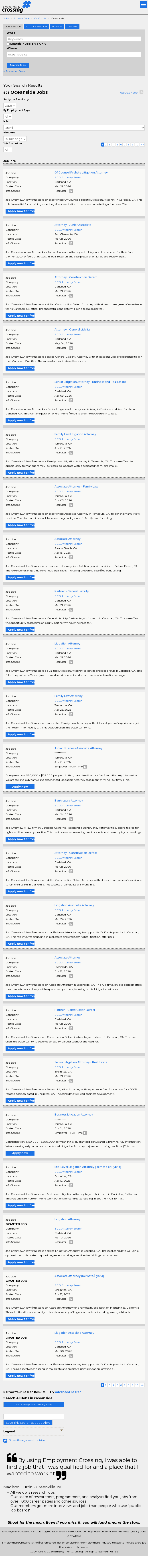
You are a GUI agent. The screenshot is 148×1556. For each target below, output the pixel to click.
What (11, 33)
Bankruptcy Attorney (69, 800)
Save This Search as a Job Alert (28, 1422)
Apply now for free (21, 211)
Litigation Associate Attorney (74, 905)
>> (142, 144)
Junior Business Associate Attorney (78, 748)
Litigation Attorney (67, 643)
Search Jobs (18, 65)
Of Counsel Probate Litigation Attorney (81, 172)
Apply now (20, 786)
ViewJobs (9, 132)
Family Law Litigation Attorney (75, 434)
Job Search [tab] (13, 26)
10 (137, 144)
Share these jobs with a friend (28, 1440)
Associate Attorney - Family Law (76, 486)
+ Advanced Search (15, 71)
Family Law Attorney (69, 695)
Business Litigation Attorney (74, 1114)
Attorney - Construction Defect (76, 277)
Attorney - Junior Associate (73, 224)
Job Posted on (12, 143)
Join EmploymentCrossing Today (34, 1404)
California (40, 18)
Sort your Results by (16, 99)
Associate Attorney (68, 538)
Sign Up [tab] (57, 26)
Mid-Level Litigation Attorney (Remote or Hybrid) (88, 1167)
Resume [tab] (72, 26)
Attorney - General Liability (73, 329)
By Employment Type (16, 110)
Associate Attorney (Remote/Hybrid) (79, 1276)
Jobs (6, 18)
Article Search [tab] (36, 26)
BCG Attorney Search (68, 177)
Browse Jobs (22, 18)
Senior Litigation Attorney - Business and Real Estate (90, 381)
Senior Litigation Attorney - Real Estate (81, 1062)
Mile (5, 121)
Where (12, 48)
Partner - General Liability (72, 591)
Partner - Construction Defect (75, 1010)
